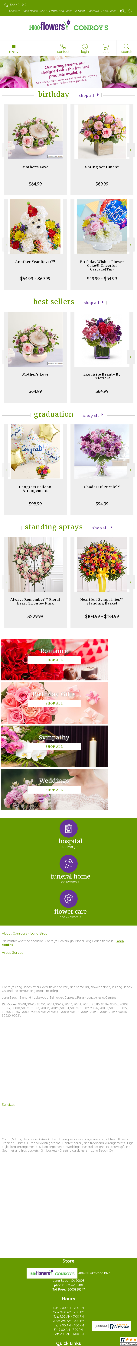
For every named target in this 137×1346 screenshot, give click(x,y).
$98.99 (35, 504)
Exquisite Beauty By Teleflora (101, 376)
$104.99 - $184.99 (102, 616)
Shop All (87, 95)
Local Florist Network (63, 1343)
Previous (6, 150)
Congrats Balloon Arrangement (35, 489)
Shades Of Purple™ (102, 487)
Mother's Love (35, 167)
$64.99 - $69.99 (35, 278)
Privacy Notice (36, 1343)
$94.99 (102, 504)
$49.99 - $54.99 (102, 278)
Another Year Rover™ (35, 262)
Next (131, 150)
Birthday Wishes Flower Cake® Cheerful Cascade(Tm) (102, 265)
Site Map (86, 1343)
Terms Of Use (14, 1343)
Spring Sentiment (102, 167)
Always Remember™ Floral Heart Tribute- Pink (35, 601)
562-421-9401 (19, 5)
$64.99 (35, 184)
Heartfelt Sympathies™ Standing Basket (102, 601)
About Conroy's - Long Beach (26, 847)
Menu (13, 51)
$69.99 (102, 184)
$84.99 (102, 391)
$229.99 (35, 616)
